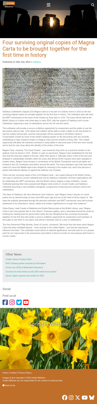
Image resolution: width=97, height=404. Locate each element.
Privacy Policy (24, 373)
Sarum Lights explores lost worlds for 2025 (25, 276)
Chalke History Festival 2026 (18, 259)
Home (5, 373)
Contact (13, 373)
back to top (9, 385)
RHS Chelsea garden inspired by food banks (26, 263)
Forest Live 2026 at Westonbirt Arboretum (24, 267)
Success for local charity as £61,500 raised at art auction (31, 272)
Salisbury (37, 62)
